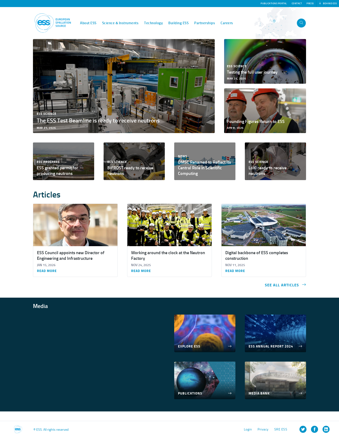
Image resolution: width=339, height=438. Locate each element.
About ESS (88, 23)
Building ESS (178, 23)
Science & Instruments (120, 23)
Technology (153, 23)
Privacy (263, 429)
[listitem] (303, 429)
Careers (227, 23)
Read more (47, 271)
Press (310, 3)
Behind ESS (328, 3)
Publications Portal (274, 3)
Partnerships (204, 23)
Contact (297, 3)
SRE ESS (280, 429)
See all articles (285, 285)
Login (248, 429)
